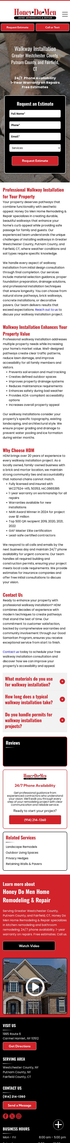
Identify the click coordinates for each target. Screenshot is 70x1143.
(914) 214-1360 (14, 1096)
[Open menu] (65, 14)
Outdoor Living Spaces (22, 852)
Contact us (11, 652)
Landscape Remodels (21, 847)
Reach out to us (46, 310)
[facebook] (5, 1116)
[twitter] (12, 1116)
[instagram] (18, 1116)
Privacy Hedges (17, 858)
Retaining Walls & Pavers (24, 864)
